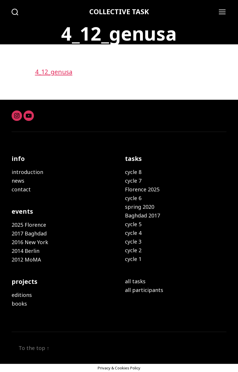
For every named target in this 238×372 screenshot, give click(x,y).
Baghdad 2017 (142, 215)
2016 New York (30, 242)
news (18, 180)
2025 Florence (29, 224)
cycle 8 (133, 171)
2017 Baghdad (29, 233)
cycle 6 (133, 198)
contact (21, 189)
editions (22, 294)
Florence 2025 (142, 189)
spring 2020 (139, 206)
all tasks (135, 281)
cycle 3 (133, 241)
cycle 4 (133, 232)
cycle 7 (133, 180)
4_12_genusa (53, 72)
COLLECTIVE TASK (119, 11)
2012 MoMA (26, 259)
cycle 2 (133, 250)
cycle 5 (133, 224)
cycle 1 (133, 258)
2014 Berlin (25, 250)
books (19, 303)
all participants (144, 289)
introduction (27, 171)
